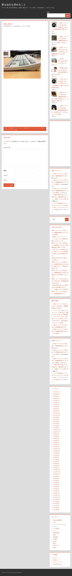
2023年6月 (56, 396)
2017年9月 (56, 501)
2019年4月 (56, 461)
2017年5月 (56, 510)
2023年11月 (56, 392)
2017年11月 (56, 497)
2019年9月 (56, 453)
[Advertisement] (25, 39)
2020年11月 (56, 432)
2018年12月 (56, 470)
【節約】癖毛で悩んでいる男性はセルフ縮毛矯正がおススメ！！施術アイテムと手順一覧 (60, 197)
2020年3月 (56, 440)
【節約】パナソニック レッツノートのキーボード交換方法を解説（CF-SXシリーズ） (60, 239)
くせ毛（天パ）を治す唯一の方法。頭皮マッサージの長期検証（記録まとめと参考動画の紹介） (60, 83)
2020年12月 (56, 430)
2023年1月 (56, 398)
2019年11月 (56, 449)
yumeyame (17, 26)
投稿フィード (56, 560)
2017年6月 (56, 508)
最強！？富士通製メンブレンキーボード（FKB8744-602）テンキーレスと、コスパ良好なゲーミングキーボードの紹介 (24, 129)
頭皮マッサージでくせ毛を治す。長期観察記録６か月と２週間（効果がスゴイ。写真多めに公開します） (60, 97)
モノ (54, 530)
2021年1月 (56, 427)
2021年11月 (56, 413)
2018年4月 (56, 486)
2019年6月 (56, 459)
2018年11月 (56, 472)
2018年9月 (56, 476)
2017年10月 (56, 499)
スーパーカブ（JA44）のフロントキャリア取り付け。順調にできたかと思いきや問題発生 (60, 312)
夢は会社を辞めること (14, 4)
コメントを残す (26, 26)
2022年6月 (56, 404)
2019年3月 (56, 463)
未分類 (55, 539)
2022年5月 (56, 406)
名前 (5, 170)
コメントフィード (58, 562)
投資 (54, 535)
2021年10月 (56, 415)
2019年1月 (56, 468)
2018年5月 (56, 484)
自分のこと (56, 545)
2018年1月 (56, 493)
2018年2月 (56, 491)
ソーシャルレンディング (59, 524)
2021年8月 (56, 417)
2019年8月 (56, 455)
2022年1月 (56, 411)
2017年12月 (56, 495)
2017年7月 (56, 505)
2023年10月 (56, 394)
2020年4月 (56, 438)
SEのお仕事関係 (57, 520)
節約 (54, 543)
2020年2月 (56, 442)
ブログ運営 (56, 528)
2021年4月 (56, 423)
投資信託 (55, 537)
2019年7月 (56, 457)
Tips (54, 522)
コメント (7, 147)
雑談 (54, 547)
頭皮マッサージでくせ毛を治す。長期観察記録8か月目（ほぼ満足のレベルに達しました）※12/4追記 (60, 110)
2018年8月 (56, 478)
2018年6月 (56, 482)
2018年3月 (56, 489)
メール (5, 175)
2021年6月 (56, 419)
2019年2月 (56, 465)
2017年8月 (56, 503)
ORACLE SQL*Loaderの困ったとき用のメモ (63, 61)
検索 (48, 12)
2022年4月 (56, 409)
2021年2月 (56, 425)
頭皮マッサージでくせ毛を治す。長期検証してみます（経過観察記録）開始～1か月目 (60, 27)
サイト (5, 180)
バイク (55, 526)
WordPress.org (57, 564)
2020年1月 (56, 444)
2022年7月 (56, 402)
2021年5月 (56, 421)
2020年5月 (56, 436)
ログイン (55, 558)
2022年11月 (56, 400)
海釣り (55, 541)
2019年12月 (56, 446)
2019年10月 (56, 451)
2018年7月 (56, 480)
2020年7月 (56, 434)
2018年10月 (56, 474)
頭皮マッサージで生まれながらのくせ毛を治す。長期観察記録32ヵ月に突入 (60, 281)
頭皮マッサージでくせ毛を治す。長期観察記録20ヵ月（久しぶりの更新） (60, 182)
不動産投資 (56, 533)
